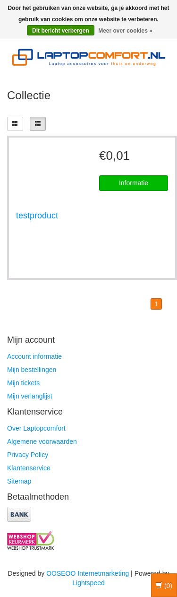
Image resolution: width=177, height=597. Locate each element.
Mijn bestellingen (31, 369)
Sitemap (19, 481)
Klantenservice (29, 468)
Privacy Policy (27, 455)
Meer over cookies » (125, 30)
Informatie (133, 183)
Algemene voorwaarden (42, 441)
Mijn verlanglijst (29, 396)
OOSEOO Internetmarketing (87, 573)
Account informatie (34, 356)
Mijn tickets (23, 383)
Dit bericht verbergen (60, 30)
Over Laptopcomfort (36, 428)
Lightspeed (88, 583)
